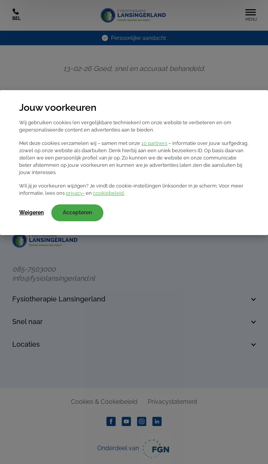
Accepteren (77, 212)
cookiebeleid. (108, 193)
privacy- (75, 193)
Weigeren (31, 212)
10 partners (154, 143)
